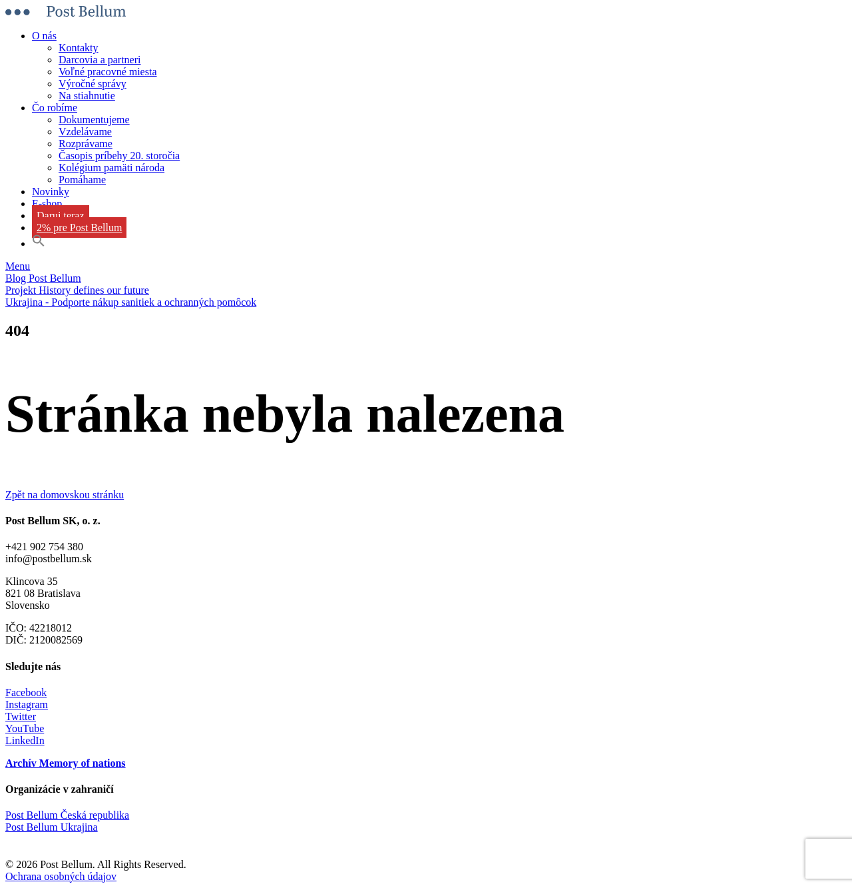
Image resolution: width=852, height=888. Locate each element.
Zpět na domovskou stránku (64, 494)
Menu (17, 266)
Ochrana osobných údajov (60, 876)
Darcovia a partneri (99, 59)
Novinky (50, 191)
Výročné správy (92, 83)
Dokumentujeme (94, 119)
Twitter (20, 716)
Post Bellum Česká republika (67, 815)
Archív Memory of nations (65, 763)
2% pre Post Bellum (79, 227)
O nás (44, 35)
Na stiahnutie (87, 95)
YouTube (24, 728)
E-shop (47, 203)
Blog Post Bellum (43, 278)
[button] (38, 243)
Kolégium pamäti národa (111, 167)
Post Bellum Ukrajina (51, 827)
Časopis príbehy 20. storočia (119, 155)
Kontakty (79, 47)
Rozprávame (85, 143)
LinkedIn (25, 740)
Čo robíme (54, 107)
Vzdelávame (85, 131)
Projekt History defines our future (77, 290)
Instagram (26, 704)
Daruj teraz (61, 215)
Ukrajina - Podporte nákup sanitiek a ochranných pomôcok (130, 302)
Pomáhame (82, 179)
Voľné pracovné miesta (108, 71)
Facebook (26, 692)
